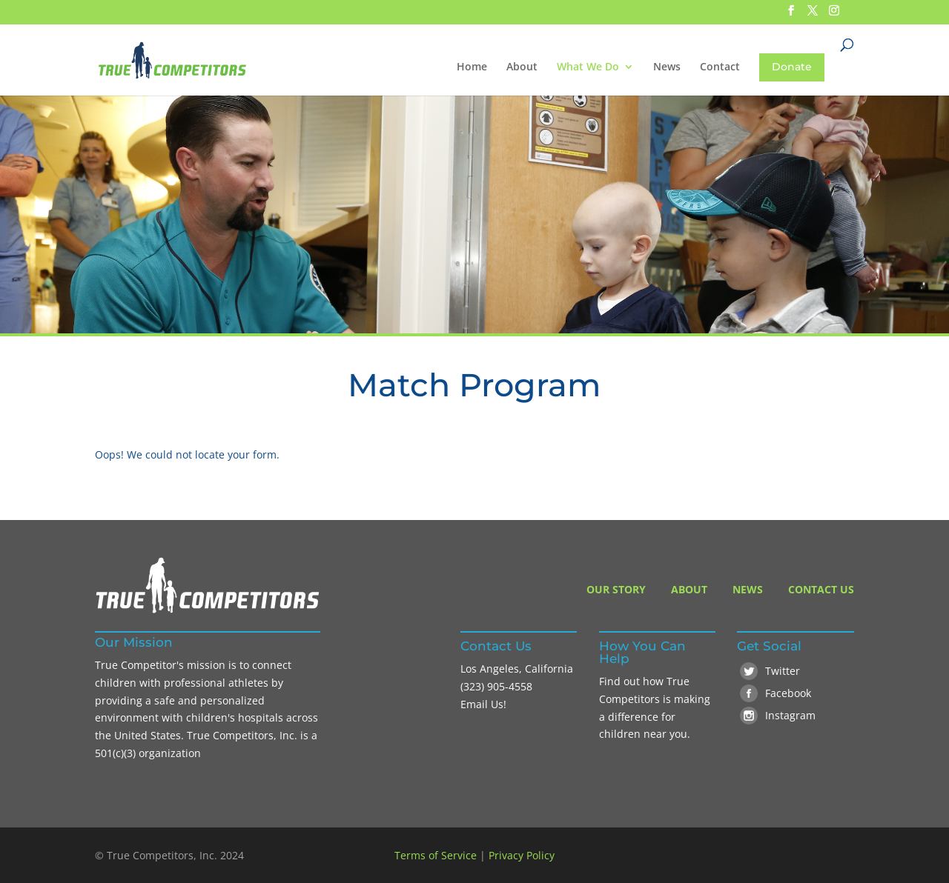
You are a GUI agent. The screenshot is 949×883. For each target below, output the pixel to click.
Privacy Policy (522, 855)
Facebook (775, 693)
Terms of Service (435, 855)
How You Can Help (642, 652)
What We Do (588, 67)
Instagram (778, 715)
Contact (720, 67)
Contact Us (821, 589)
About (522, 67)
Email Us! (483, 704)
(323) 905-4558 (496, 686)
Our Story (616, 589)
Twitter (770, 671)
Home (472, 67)
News (667, 67)
